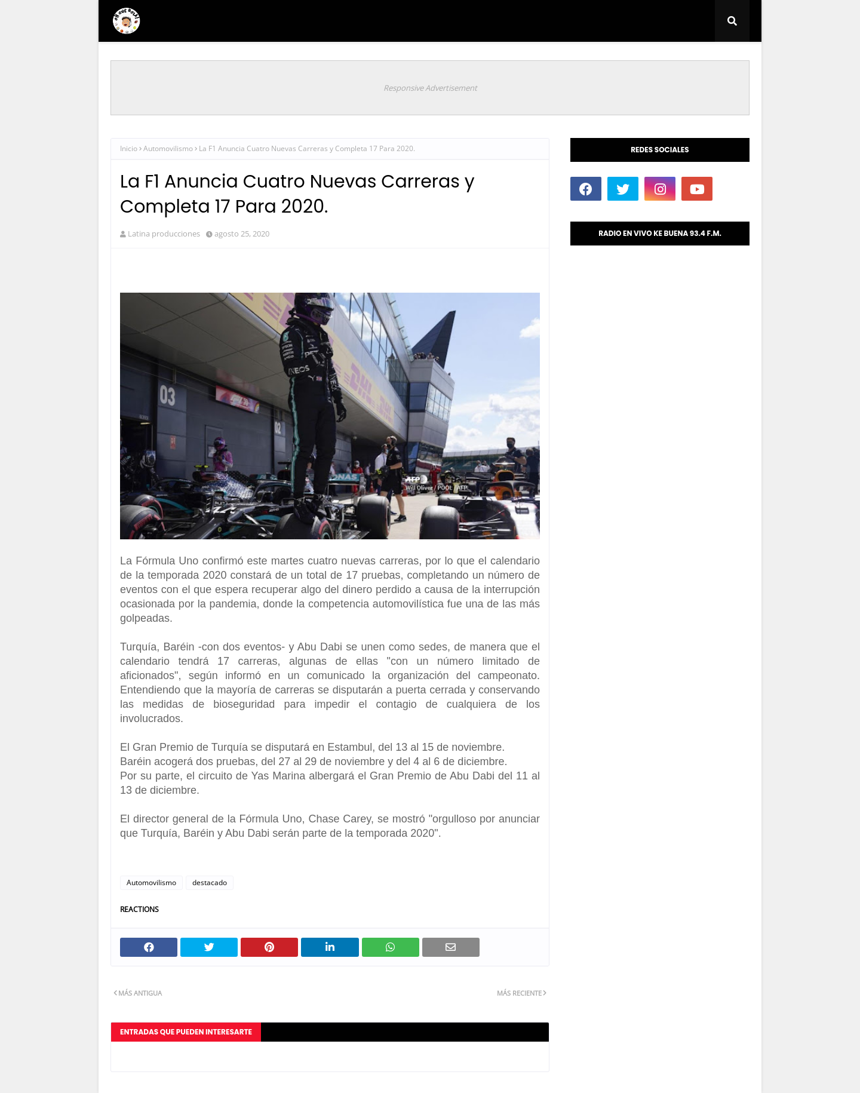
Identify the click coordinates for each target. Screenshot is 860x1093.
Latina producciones (164, 233)
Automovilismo (168, 148)
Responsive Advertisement (430, 87)
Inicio (128, 148)
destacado (209, 882)
